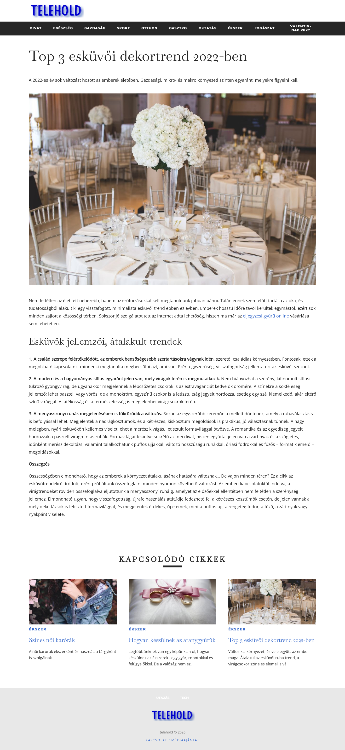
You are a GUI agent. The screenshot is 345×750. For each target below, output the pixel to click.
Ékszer (37, 629)
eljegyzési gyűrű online (266, 316)
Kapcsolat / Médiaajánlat (172, 740)
